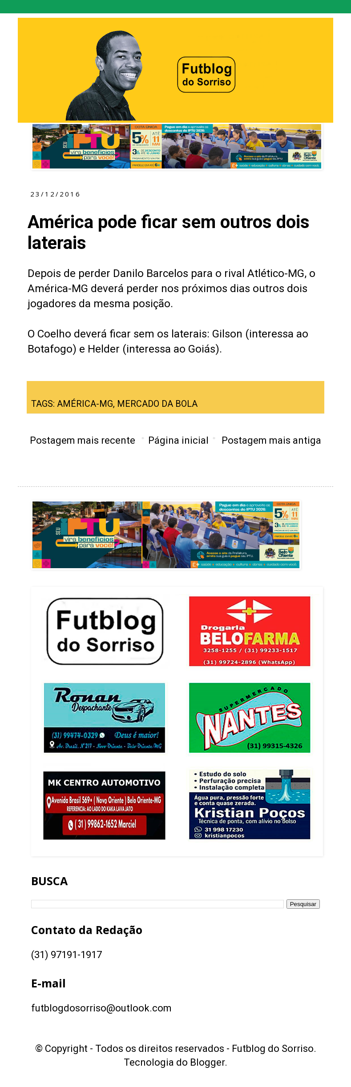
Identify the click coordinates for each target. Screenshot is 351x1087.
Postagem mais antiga (271, 440)
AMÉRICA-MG (85, 404)
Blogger (207, 1062)
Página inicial (178, 440)
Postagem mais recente (82, 440)
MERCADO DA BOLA (157, 404)
